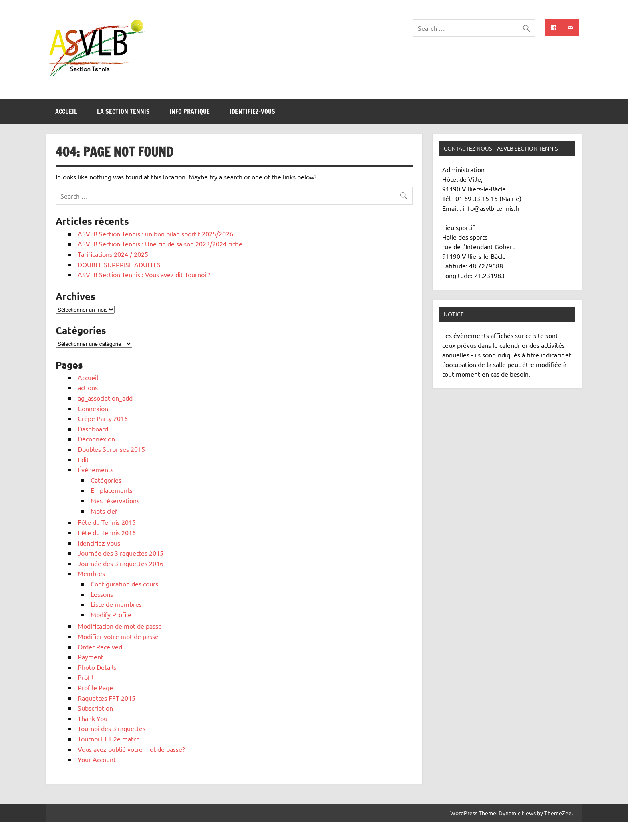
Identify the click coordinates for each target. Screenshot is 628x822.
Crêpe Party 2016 (103, 418)
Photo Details (97, 667)
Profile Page (95, 687)
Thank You (92, 718)
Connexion (93, 408)
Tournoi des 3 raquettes (111, 728)
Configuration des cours (124, 584)
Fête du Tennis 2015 (107, 522)
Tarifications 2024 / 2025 (113, 254)
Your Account (97, 759)
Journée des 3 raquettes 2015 (120, 553)
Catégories (106, 480)
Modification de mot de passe (120, 626)
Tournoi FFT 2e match (109, 739)
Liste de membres (116, 604)
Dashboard (93, 429)
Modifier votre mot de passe (118, 636)
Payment (90, 657)
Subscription (95, 708)
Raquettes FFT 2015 (106, 698)
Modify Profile (111, 614)
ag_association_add (105, 398)
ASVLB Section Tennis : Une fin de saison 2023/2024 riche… (163, 244)
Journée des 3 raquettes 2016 (120, 563)
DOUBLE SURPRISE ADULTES (119, 264)
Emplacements (112, 490)
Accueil (66, 111)
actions (88, 387)
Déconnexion (96, 439)
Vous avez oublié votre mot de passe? (131, 749)
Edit (83, 459)
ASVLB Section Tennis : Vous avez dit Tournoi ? (144, 274)
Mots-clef (104, 511)
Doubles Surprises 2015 (111, 449)
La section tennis (123, 111)
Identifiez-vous (252, 111)
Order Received (100, 647)
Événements (95, 469)
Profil (85, 677)
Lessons (102, 594)
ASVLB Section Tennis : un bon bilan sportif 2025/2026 (155, 234)
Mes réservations (115, 500)
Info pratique (189, 111)
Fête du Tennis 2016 (107, 532)
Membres (91, 573)
